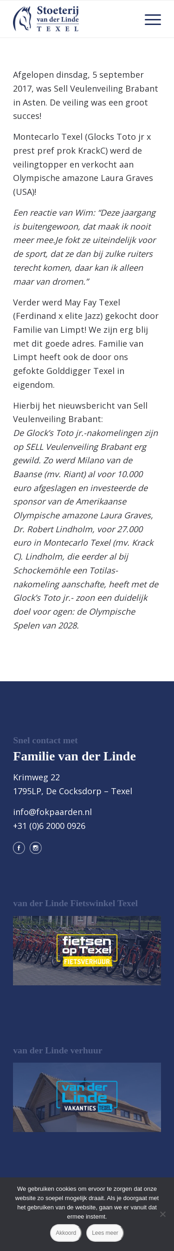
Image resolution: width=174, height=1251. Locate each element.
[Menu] (148, 18)
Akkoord (66, 1233)
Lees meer (105, 1233)
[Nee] (162, 1214)
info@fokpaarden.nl (52, 811)
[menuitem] (148, 18)
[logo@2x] (72, 18)
